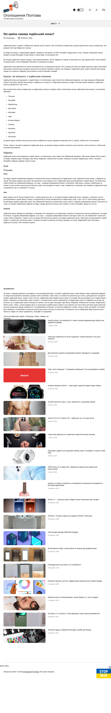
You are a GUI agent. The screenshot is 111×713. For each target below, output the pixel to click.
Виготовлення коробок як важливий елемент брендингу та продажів (73, 411)
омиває (43, 375)
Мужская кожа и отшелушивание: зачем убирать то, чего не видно (73, 656)
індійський (15, 375)
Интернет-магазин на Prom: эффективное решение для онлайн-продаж (75, 639)
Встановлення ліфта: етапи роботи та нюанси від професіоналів (72, 607)
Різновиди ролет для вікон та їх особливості (64, 623)
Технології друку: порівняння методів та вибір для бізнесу (69, 688)
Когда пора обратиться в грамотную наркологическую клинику (71, 493)
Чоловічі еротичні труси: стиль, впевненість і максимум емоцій (71, 460)
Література (10, 96)
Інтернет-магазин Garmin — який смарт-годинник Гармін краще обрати (74, 444)
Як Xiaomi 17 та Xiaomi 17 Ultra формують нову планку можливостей (74, 672)
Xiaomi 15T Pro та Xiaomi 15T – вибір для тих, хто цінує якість (71, 476)
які (48, 375)
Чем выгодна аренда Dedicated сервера (63, 590)
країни (22, 375)
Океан (37, 375)
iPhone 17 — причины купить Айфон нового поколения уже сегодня (73, 558)
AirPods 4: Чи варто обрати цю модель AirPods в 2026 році (70, 574)
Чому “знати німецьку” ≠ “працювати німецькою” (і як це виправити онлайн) (76, 428)
